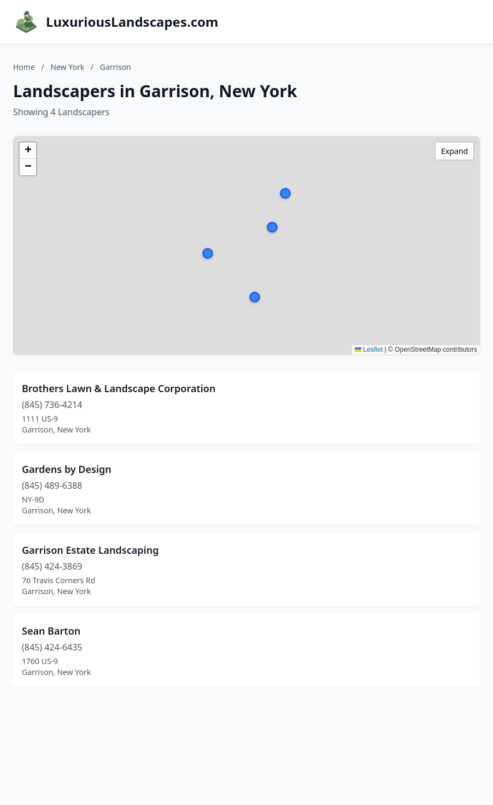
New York (67, 67)
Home (24, 67)
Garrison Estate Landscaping (90, 550)
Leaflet (369, 349)
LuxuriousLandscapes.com (132, 22)
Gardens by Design (66, 469)
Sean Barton (51, 630)
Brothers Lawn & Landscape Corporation (118, 388)
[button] (254, 297)
